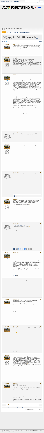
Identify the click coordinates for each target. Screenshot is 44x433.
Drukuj (40, 41)
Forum (2, 2)
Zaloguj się (16, 1)
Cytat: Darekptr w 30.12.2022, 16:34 (20, 225)
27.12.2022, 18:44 (15, 132)
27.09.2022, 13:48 (15, 57)
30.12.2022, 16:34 (15, 199)
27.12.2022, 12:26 (15, 74)
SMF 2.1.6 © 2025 (14, 430)
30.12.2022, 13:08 (15, 172)
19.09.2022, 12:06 (15, 44)
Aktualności (13, 2)
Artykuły (7, 2)
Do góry (3, 404)
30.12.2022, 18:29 (15, 223)
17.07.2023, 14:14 (15, 383)
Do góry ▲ (40, 430)
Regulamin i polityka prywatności (33, 430)
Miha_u (7, 279)
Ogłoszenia (24, 2)
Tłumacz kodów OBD (36, 2)
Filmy (29, 2)
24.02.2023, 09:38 (15, 326)
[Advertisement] (22, 18)
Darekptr (7, 44)
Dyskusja (19, 2)
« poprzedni (34, 38)
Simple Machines (19, 430)
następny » (39, 38)
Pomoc (26, 430)
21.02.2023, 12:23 (15, 299)
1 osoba (14, 129)
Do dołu (3, 41)
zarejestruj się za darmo (7, 1)
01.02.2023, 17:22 (15, 252)
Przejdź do (27, 409)
